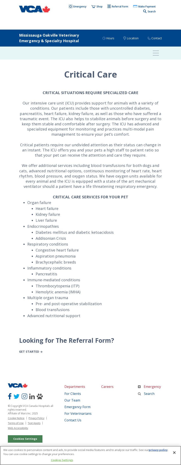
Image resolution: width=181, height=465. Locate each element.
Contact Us (72, 420)
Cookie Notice (16, 418)
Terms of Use (16, 423)
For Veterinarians (78, 413)
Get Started (29, 352)
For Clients (72, 393)
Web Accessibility (18, 428)
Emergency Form (77, 407)
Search (146, 393)
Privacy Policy (36, 418)
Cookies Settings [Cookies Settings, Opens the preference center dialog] (62, 461)
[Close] (174, 453)
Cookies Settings (25, 439)
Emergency (149, 386)
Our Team (72, 400)
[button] (77, 7)
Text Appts (34, 423)
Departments (74, 386)
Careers (107, 386)
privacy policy (158, 450)
